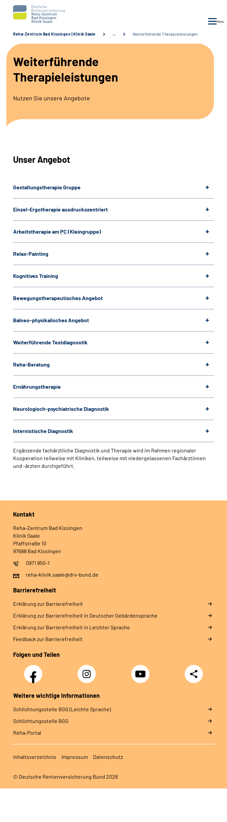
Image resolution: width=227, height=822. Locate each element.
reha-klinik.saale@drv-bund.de (62, 574)
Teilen (194, 674)
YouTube (141, 670)
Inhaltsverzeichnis (34, 757)
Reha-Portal (27, 732)
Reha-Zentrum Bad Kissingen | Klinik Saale (54, 34)
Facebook (35, 670)
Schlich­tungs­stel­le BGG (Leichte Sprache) (62, 709)
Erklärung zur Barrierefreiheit (48, 603)
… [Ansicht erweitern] (114, 34)
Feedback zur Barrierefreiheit (48, 639)
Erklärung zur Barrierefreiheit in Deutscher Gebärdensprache (85, 615)
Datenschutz (108, 757)
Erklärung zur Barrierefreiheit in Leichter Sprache (71, 627)
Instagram (88, 670)
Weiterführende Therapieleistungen (165, 34)
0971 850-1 (38, 563)
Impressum (74, 757)
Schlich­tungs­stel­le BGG (41, 721)
